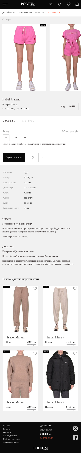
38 (25, 137)
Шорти (8, 20)
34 (6, 137)
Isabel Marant (11, 99)
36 (16, 137)
